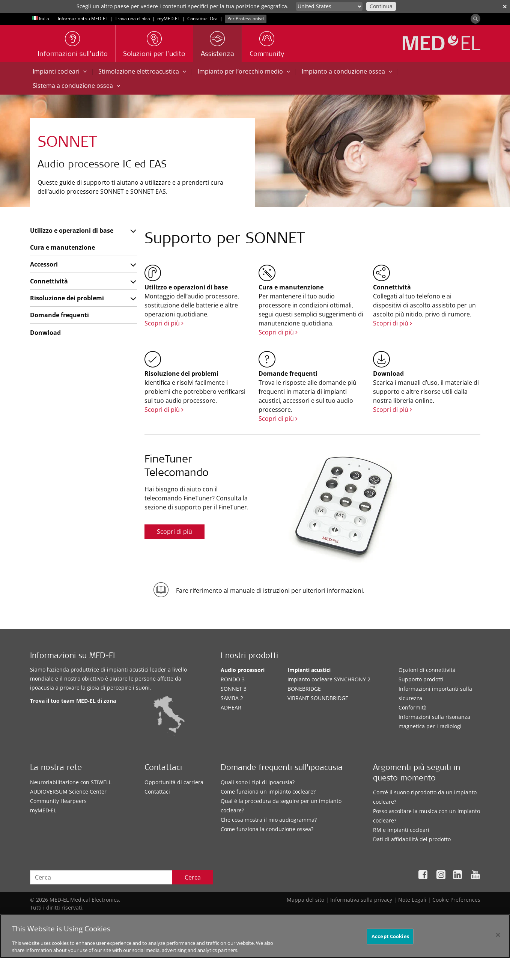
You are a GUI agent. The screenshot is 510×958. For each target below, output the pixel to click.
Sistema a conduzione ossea (76, 85)
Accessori (44, 264)
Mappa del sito (305, 899)
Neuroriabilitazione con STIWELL (70, 782)
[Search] (475, 19)
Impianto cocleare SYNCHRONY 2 (328, 679)
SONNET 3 (234, 688)
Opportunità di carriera (173, 782)
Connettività (49, 281)
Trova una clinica (132, 18)
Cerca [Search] (193, 877)
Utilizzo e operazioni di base (71, 230)
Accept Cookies (390, 938)
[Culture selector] (329, 6)
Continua (381, 6)
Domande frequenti (59, 315)
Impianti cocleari (60, 71)
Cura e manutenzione (62, 247)
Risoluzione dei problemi (67, 298)
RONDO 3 (233, 679)
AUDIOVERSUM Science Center (68, 791)
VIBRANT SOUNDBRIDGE (317, 698)
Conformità (413, 707)
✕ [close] (504, 6)
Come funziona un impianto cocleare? (268, 791)
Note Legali (412, 899)
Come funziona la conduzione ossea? (267, 829)
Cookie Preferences (456, 899)
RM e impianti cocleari (401, 829)
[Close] (498, 937)
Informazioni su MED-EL (83, 18)
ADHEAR (231, 707)
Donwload (45, 332)
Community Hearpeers (58, 800)
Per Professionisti (245, 18)
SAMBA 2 (232, 698)
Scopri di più (164, 323)
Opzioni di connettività (427, 669)
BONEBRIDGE (304, 688)
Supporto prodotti (421, 679)
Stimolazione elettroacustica (142, 71)
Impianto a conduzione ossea (347, 71)
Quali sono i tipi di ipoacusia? (258, 782)
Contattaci (157, 791)
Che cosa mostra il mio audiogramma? (269, 819)
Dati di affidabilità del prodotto (412, 839)
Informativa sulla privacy (361, 899)
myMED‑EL (168, 18)
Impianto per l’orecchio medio (244, 71)
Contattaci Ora (202, 18)
